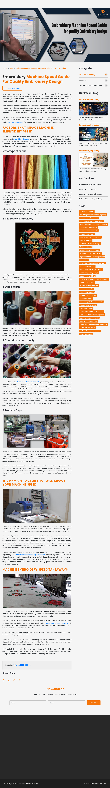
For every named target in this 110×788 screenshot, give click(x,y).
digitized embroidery (16, 122)
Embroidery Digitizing (12, 88)
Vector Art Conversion (87, 189)
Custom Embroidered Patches (90, 85)
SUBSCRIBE (94, 703)
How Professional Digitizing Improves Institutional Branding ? (93, 144)
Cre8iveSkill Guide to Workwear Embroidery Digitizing (91, 118)
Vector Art (83, 80)
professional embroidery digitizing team (29, 555)
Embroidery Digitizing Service (90, 184)
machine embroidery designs (56, 623)
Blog (11, 68)
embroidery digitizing (21, 139)
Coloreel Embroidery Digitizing (90, 199)
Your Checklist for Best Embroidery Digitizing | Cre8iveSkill (92, 170)
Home (4, 68)
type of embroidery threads (28, 382)
